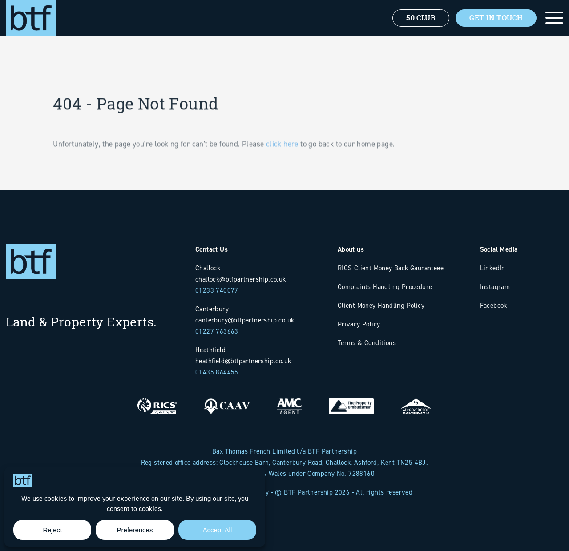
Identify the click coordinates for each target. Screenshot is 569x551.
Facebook (493, 305)
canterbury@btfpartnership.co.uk (244, 320)
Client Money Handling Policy (381, 305)
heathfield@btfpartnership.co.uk (243, 361)
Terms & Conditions (367, 342)
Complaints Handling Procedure (385, 286)
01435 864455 (216, 372)
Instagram (495, 286)
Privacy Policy (359, 324)
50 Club (421, 18)
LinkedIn (492, 268)
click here (282, 156)
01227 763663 (216, 331)
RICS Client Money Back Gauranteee (391, 268)
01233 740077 (216, 290)
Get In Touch (496, 18)
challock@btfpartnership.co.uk (240, 279)
